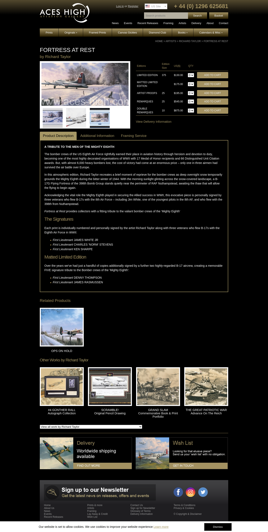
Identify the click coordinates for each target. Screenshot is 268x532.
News (115, 23)
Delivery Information (141, 514)
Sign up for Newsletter (142, 508)
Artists (182, 23)
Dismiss (218, 526)
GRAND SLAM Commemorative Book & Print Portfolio (158, 413)
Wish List (92, 516)
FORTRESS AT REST (216, 41)
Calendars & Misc (210, 32)
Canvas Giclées (127, 32)
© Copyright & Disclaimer (188, 514)
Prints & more (94, 505)
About (210, 23)
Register (133, 6)
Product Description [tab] (58, 136)
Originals (70, 32)
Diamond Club (157, 32)
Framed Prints (97, 32)
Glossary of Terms (140, 511)
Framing (168, 23)
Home (159, 41)
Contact (223, 23)
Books (182, 32)
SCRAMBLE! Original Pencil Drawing (110, 411)
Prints (49, 32)
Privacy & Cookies (184, 508)
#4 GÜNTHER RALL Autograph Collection (62, 411)
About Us (49, 508)
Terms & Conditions (184, 505)
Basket (218, 15)
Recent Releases (147, 23)
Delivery (196, 23)
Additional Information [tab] (97, 136)
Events (128, 23)
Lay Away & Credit (97, 514)
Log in (120, 6)
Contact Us (136, 505)
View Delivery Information (153, 121)
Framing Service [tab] (134, 136)
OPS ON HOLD (61, 351)
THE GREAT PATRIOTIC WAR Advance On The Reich (206, 411)
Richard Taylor (190, 41)
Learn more (161, 526)
